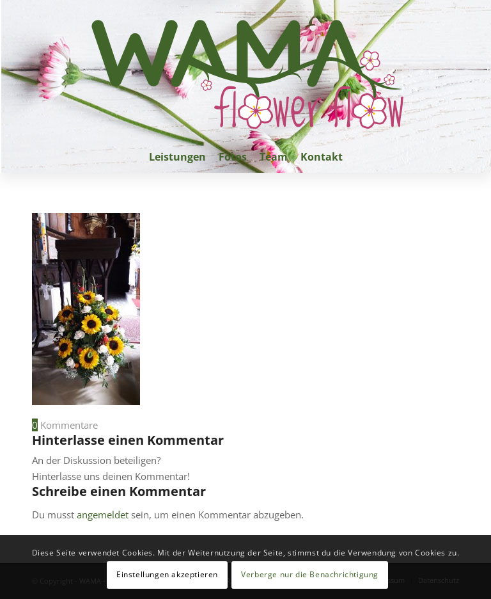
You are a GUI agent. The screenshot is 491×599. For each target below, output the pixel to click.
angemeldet (103, 514)
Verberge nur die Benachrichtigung (309, 574)
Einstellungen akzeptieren (167, 574)
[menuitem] (177, 157)
